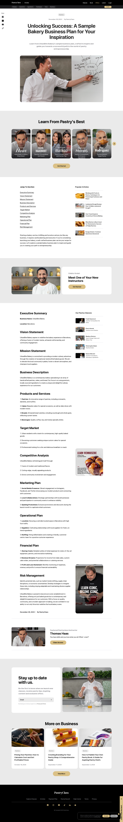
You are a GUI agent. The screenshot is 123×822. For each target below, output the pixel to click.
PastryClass (70, 19)
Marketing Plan (25, 217)
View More (61, 774)
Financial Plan (25, 224)
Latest (104, 3)
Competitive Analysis (27, 213)
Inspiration (22, 7)
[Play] (36, 280)
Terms (86, 799)
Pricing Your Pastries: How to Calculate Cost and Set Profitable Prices (26, 757)
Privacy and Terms (41, 703)
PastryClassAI (65, 799)
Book (91, 3)
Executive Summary (27, 193)
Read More (114, 816)
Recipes (14, 7)
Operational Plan (26, 220)
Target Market (25, 210)
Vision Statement (26, 196)
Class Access (58, 642)
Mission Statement (26, 199)
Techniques (39, 7)
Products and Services (28, 206)
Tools (46, 7)
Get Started (61, 166)
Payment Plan (53, 799)
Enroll (108, 7)
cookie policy (97, 816)
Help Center (77, 799)
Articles (27, 2)
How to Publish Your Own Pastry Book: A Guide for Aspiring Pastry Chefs (92, 757)
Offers (97, 3)
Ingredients (30, 7)
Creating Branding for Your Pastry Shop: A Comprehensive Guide (61, 757)
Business (52, 7)
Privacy (94, 799)
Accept (106, 816)
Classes (85, 3)
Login (110, 3)
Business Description (27, 203)
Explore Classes (31, 799)
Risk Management (26, 227)
